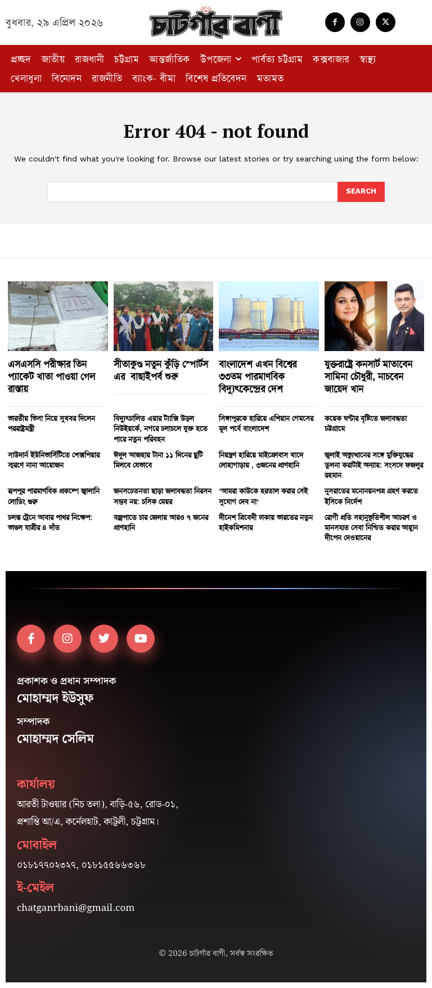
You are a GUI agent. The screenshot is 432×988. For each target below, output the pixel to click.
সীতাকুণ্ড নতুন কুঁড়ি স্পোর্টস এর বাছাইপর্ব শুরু (161, 370)
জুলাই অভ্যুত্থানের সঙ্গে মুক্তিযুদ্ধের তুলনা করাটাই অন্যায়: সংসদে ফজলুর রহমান (374, 465)
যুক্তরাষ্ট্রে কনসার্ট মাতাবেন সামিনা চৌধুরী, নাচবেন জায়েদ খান (368, 376)
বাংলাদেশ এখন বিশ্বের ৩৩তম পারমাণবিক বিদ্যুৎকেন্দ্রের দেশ (257, 376)
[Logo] (216, 22)
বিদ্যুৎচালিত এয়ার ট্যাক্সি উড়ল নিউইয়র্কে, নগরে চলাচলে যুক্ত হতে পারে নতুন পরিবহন (161, 428)
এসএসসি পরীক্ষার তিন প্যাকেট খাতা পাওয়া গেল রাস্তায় (51, 376)
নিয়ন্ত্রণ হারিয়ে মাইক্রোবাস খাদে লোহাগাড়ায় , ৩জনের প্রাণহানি (261, 460)
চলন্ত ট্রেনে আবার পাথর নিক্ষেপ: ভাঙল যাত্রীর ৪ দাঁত (50, 522)
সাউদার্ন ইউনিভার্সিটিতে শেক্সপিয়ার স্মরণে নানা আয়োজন (54, 460)
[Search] (361, 192)
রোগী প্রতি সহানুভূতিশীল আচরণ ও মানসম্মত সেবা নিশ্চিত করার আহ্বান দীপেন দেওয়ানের (371, 527)
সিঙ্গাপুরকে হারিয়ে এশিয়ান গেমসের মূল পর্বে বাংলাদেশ (266, 423)
